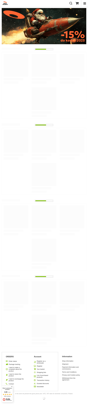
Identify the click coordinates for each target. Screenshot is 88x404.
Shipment (65, 364)
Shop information (67, 361)
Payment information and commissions (70, 368)
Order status (13, 361)
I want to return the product (15, 375)
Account (37, 357)
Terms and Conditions (69, 372)
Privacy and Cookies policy (71, 375)
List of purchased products (42, 376)
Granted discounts (43, 383)
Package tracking (14, 364)
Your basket (41, 369)
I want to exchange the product (16, 380)
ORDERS (10, 357)
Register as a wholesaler (41, 362)
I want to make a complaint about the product (15, 369)
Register (39, 366)
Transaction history (43, 380)
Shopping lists (41, 372)
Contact (11, 384)
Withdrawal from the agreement (68, 379)
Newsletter (40, 386)
